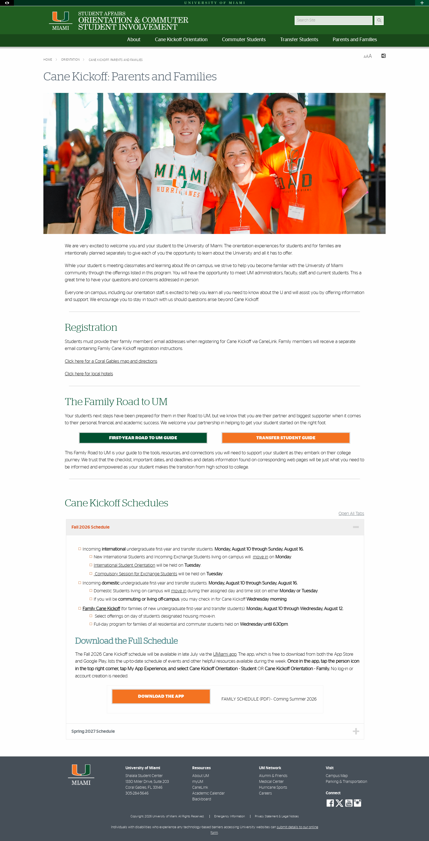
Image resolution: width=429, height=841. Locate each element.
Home (48, 59)
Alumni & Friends (273, 776)
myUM (197, 782)
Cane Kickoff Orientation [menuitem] (181, 39)
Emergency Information (229, 816)
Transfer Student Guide (285, 438)
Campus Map (337, 776)
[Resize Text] (368, 56)
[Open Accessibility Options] (7, 3)
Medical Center (271, 782)
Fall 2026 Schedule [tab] (91, 527)
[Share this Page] (381, 57)
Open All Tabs (351, 513)
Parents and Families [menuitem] (355, 39)
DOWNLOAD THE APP (161, 696)
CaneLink (200, 788)
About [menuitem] (133, 39)
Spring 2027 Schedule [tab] (93, 731)
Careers (265, 793)
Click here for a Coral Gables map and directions (111, 361)
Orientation (70, 59)
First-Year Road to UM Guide (143, 438)
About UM (200, 776)
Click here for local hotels (89, 373)
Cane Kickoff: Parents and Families (116, 59)
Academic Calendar (208, 793)
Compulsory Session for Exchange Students (135, 574)
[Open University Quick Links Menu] (422, 3)
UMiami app (224, 654)
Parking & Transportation (346, 782)
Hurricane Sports (273, 788)
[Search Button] (379, 20)
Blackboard (201, 799)
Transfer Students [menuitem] (299, 39)
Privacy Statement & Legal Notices (277, 816)
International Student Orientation (124, 565)
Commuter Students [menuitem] (244, 39)
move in (260, 557)
